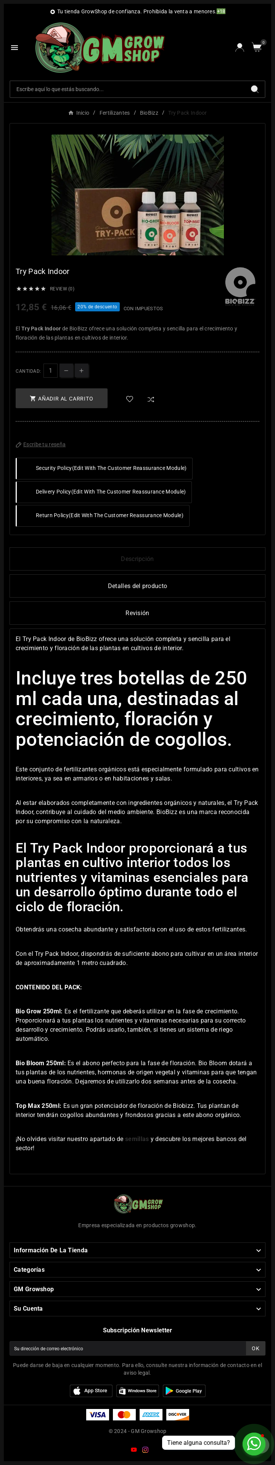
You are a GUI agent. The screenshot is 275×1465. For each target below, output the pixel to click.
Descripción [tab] (137, 559)
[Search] (255, 89)
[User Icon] (239, 47)
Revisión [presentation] (137, 613)
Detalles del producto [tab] (137, 586)
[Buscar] (127, 89)
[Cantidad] (50, 371)
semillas (137, 1139)
